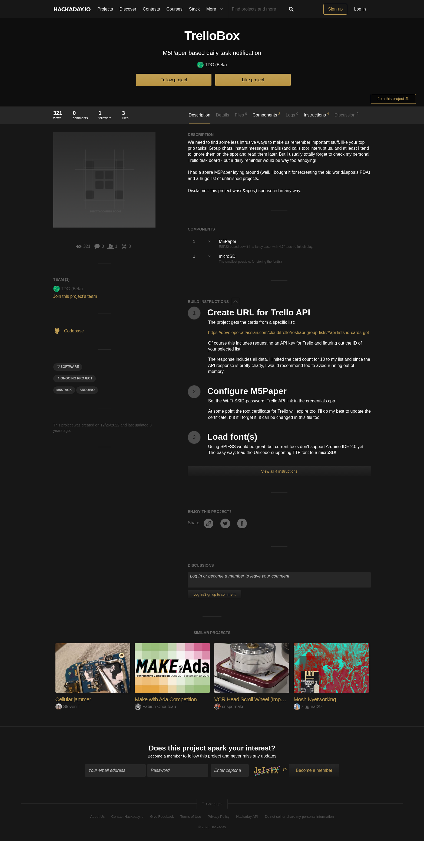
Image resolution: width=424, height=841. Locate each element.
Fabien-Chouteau (155, 706)
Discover (128, 9)
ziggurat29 (308, 706)
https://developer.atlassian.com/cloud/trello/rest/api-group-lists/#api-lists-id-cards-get (288, 332)
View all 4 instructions (279, 471)
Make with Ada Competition (167, 699)
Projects (105, 9)
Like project (253, 80)
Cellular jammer (74, 699)
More (216, 9)
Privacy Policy (219, 817)
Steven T (68, 706)
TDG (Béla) (212, 65)
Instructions (316, 114)
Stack (194, 9)
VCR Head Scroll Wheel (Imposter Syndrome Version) (278, 699)
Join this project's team (75, 296)
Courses (174, 9)
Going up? (212, 804)
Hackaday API (247, 817)
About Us (97, 817)
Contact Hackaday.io (127, 817)
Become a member (165, 756)
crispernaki (228, 706)
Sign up (335, 9)
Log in (360, 9)
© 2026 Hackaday (212, 828)
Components (266, 114)
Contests (151, 9)
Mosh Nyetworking (316, 699)
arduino (87, 390)
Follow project (173, 80)
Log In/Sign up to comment (214, 594)
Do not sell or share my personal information (299, 817)
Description (199, 115)
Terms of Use (190, 817)
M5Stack (64, 390)
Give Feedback (162, 817)
